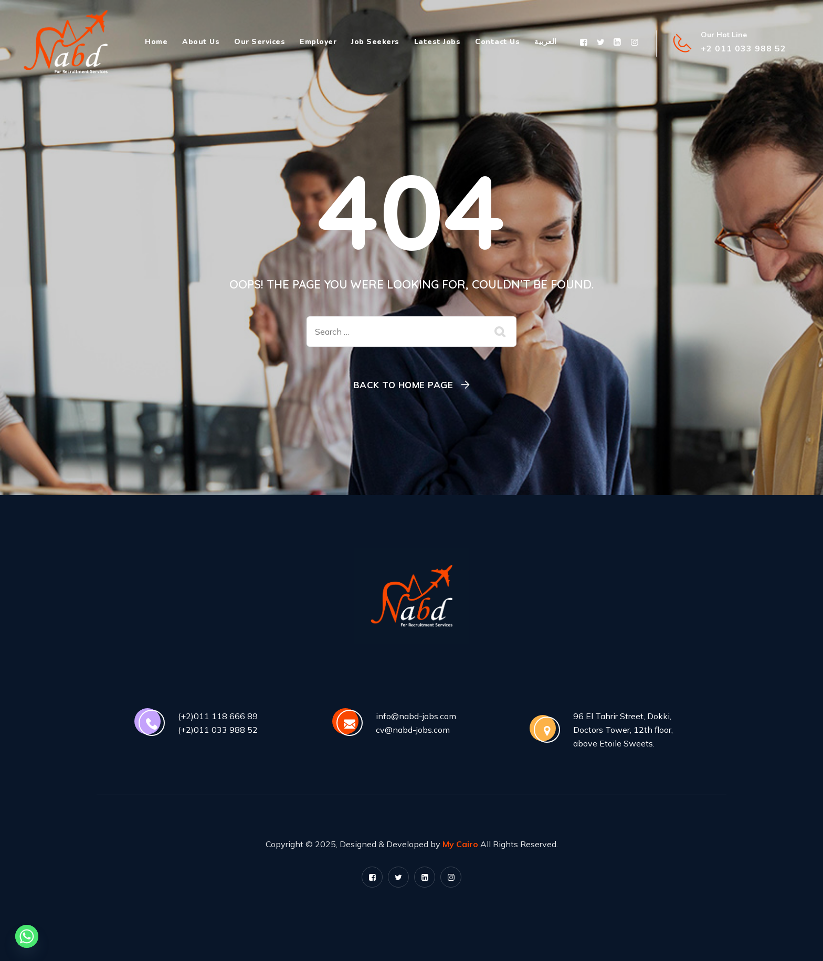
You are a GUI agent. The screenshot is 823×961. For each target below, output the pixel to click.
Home (156, 42)
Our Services (259, 42)
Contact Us (497, 42)
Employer (318, 42)
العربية (545, 42)
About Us (200, 42)
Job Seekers (375, 42)
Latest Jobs (437, 42)
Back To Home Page (403, 384)
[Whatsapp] (26, 936)
